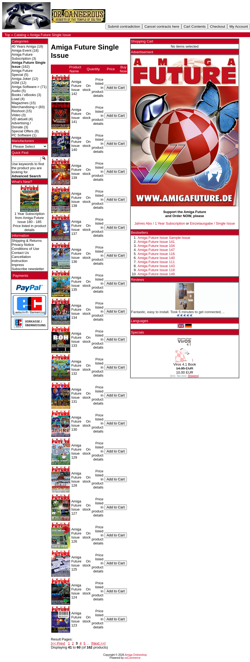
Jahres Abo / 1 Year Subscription (159, 223)
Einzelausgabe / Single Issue (212, 223)
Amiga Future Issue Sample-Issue (164, 238)
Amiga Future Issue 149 (156, 274)
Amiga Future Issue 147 (156, 250)
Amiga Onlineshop (136, 654)
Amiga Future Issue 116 (156, 254)
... (87, 643)
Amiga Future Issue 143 (156, 266)
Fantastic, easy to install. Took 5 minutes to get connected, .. (177, 312)
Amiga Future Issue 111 (156, 262)
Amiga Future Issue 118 (156, 270)
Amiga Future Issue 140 (156, 258)
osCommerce (132, 657)
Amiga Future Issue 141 (156, 242)
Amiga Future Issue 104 (156, 246)
